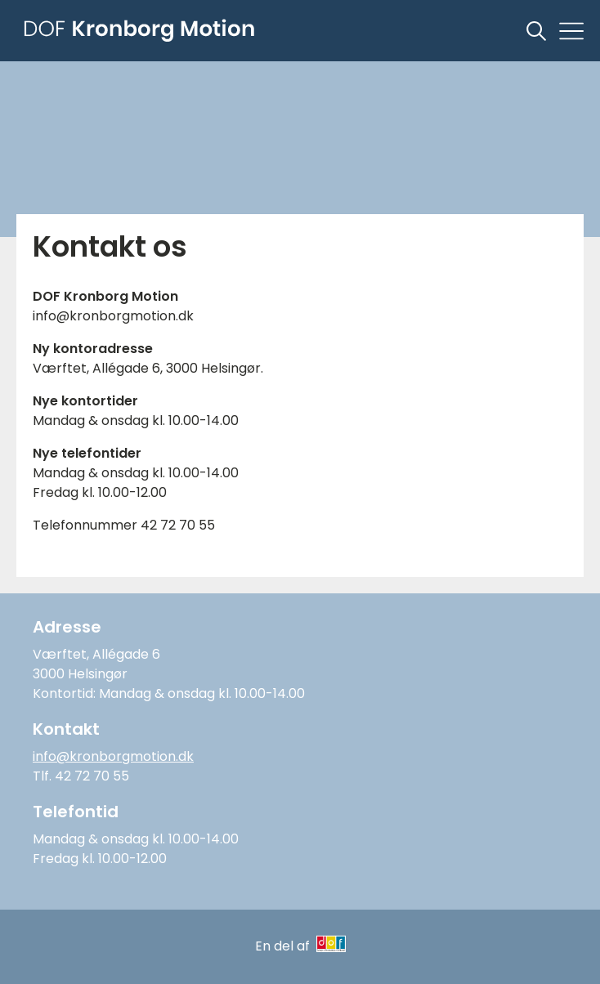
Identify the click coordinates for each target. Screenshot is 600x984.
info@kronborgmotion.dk (113, 756)
